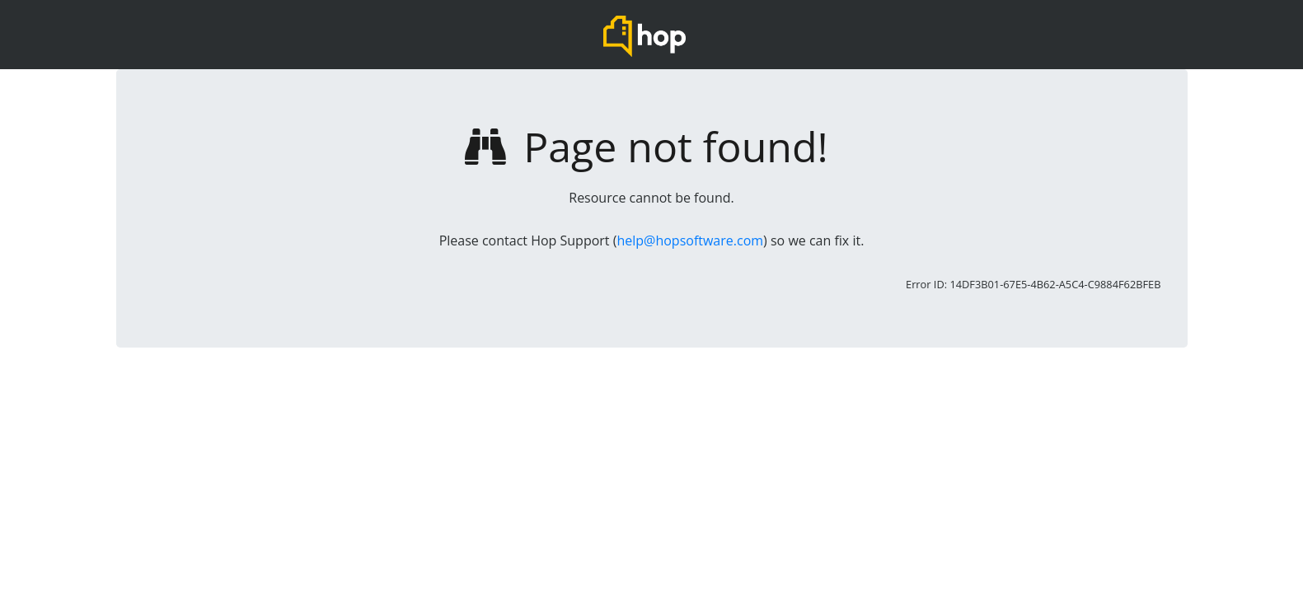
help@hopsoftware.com (689, 240)
